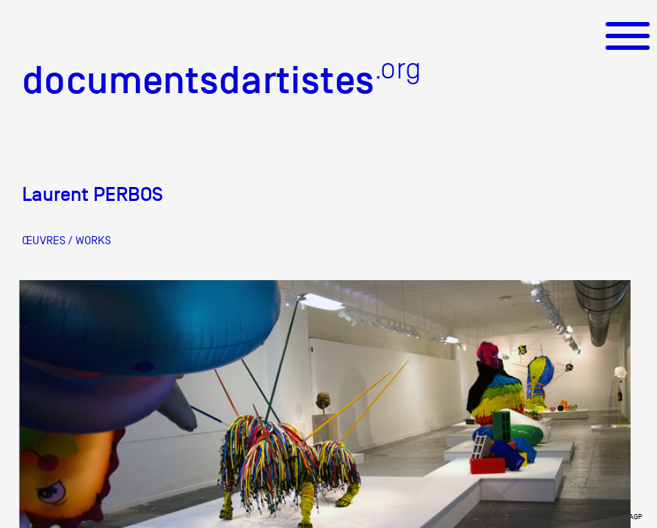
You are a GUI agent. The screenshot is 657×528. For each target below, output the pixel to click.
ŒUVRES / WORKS (66, 240)
